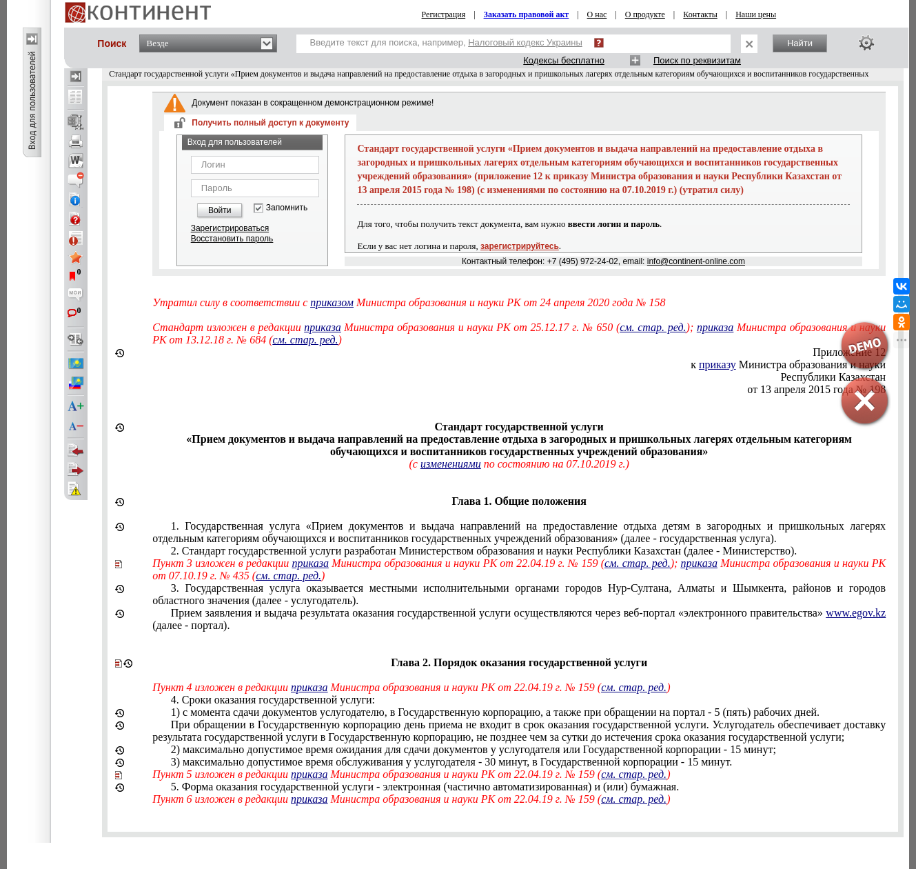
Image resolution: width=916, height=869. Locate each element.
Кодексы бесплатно (563, 60)
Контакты (700, 14)
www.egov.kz (856, 613)
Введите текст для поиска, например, (446, 42)
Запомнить (286, 207)
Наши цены (755, 14)
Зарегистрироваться (230, 228)
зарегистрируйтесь (519, 246)
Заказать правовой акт (526, 14)
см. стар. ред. (653, 327)
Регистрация (444, 14)
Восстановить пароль (232, 238)
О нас (597, 14)
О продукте (645, 14)
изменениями (450, 464)
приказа (322, 327)
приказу (717, 364)
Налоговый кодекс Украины (525, 42)
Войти (220, 210)
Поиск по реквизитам (697, 60)
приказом (332, 302)
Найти (800, 43)
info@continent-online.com (696, 261)
